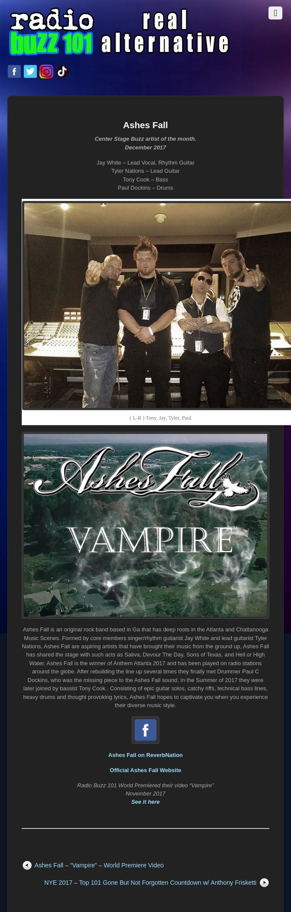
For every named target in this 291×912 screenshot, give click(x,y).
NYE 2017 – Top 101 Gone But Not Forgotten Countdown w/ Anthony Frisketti (150, 882)
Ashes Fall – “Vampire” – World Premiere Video (99, 865)
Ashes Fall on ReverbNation (145, 755)
